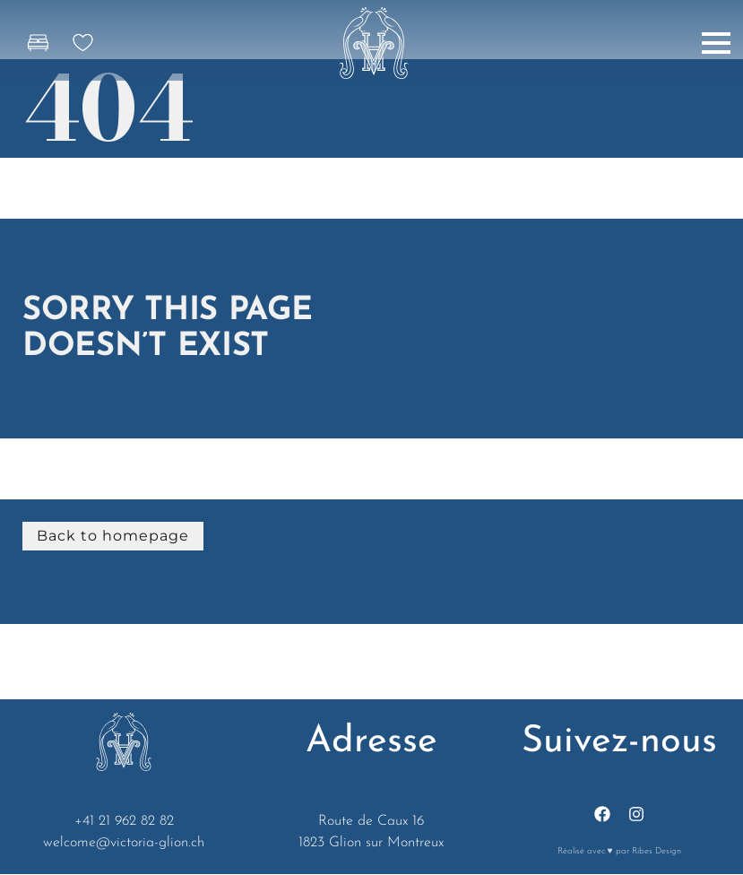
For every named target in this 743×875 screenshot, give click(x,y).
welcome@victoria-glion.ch (123, 843)
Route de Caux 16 (371, 821)
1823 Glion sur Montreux (371, 843)
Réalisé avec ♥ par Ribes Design (619, 851)
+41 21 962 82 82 (124, 821)
